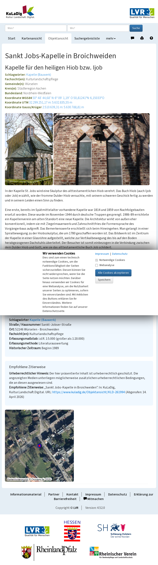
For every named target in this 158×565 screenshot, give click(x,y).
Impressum (93, 494)
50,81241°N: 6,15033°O (88, 98)
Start (11, 38)
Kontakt (72, 494)
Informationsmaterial (25, 494)
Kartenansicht (32, 38)
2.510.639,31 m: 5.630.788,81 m (63, 107)
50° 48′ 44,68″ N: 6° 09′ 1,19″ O (53, 98)
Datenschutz (117, 494)
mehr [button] (111, 38)
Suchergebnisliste (87, 38)
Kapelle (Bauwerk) (38, 74)
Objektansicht (58, 38)
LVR (75, 508)
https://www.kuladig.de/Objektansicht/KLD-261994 (88, 392)
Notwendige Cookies (110, 260)
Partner (53, 494)
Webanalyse (104, 265)
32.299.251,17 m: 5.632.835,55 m (50, 102)
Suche (136, 28)
